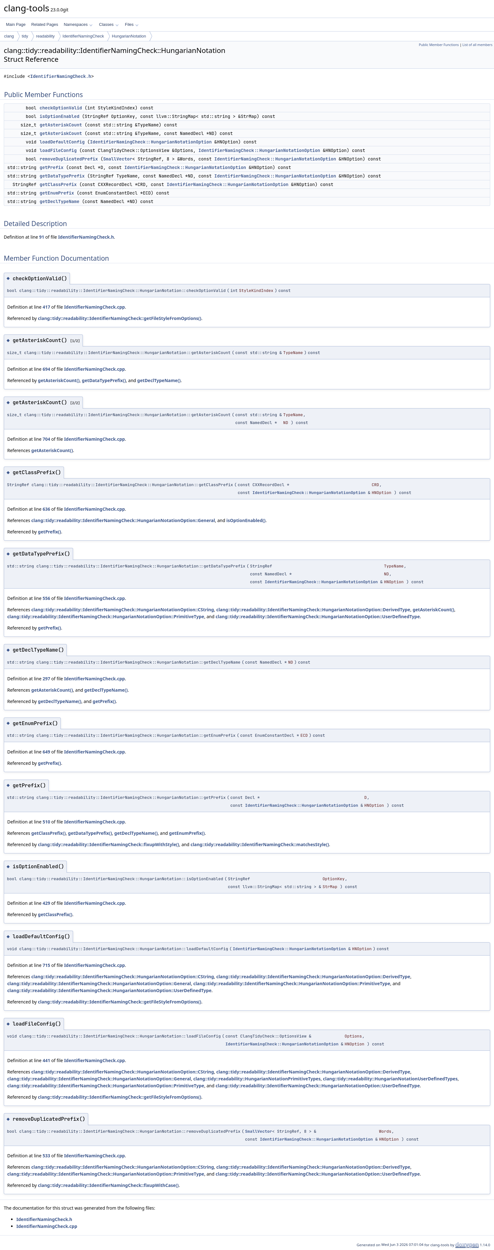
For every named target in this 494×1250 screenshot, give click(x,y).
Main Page (16, 24)
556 (46, 598)
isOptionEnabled (59, 116)
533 (46, 1156)
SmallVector (117, 159)
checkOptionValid (61, 108)
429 (46, 903)
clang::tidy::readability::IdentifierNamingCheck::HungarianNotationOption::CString (122, 610)
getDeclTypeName (59, 201)
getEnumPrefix (57, 193)
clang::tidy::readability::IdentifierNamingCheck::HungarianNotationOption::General (123, 520)
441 (46, 1060)
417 (46, 307)
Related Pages (44, 24)
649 (46, 752)
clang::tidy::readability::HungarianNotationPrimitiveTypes (256, 1079)
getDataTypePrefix (62, 176)
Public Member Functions (439, 45)
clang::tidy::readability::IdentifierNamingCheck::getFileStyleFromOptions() (119, 318)
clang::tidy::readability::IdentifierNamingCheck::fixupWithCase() (108, 1185)
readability (45, 36)
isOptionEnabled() (246, 520)
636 (46, 509)
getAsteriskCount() (58, 380)
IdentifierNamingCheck (83, 36)
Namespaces (78, 24)
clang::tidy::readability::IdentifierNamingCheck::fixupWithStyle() (108, 844)
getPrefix (52, 167)
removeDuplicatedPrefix (69, 159)
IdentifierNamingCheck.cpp (94, 307)
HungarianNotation (129, 36)
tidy (25, 36)
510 (46, 822)
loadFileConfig (58, 150)
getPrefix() (49, 532)
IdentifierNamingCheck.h (60, 76)
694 (46, 369)
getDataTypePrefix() (104, 380)
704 (46, 439)
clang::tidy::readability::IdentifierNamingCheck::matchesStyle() (260, 844)
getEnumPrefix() (187, 833)
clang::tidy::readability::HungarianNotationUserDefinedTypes (390, 1079)
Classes (108, 24)
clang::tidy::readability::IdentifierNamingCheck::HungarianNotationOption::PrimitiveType (105, 616)
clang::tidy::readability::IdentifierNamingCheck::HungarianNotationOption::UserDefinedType (317, 616)
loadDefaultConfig (62, 142)
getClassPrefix (58, 184)
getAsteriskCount (61, 125)
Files (132, 24)
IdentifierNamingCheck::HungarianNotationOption (150, 142)
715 (46, 965)
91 (41, 237)
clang (9, 36)
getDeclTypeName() (159, 380)
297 (46, 679)
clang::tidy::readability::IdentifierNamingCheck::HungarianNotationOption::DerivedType (313, 610)
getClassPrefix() (48, 833)
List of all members (477, 45)
